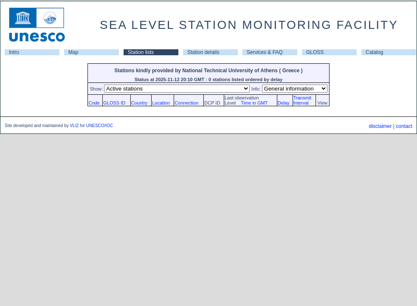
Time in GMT (252, 102)
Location (161, 102)
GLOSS (315, 52)
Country (139, 102)
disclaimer (380, 126)
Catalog (374, 52)
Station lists (141, 52)
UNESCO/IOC (99, 125)
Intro (14, 52)
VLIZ (74, 125)
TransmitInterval (302, 100)
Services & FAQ (265, 52)
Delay (284, 102)
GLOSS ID (114, 102)
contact (404, 126)
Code (93, 102)
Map (73, 52)
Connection (186, 102)
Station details (203, 52)
